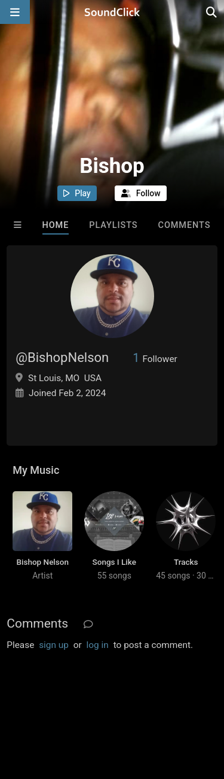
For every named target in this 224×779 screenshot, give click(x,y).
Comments (184, 225)
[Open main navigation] (15, 12)
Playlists (113, 225)
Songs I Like (114, 562)
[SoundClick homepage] (112, 12)
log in (98, 645)
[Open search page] (212, 12)
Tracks (186, 562)
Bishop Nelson (43, 562)
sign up (54, 645)
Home (55, 225)
